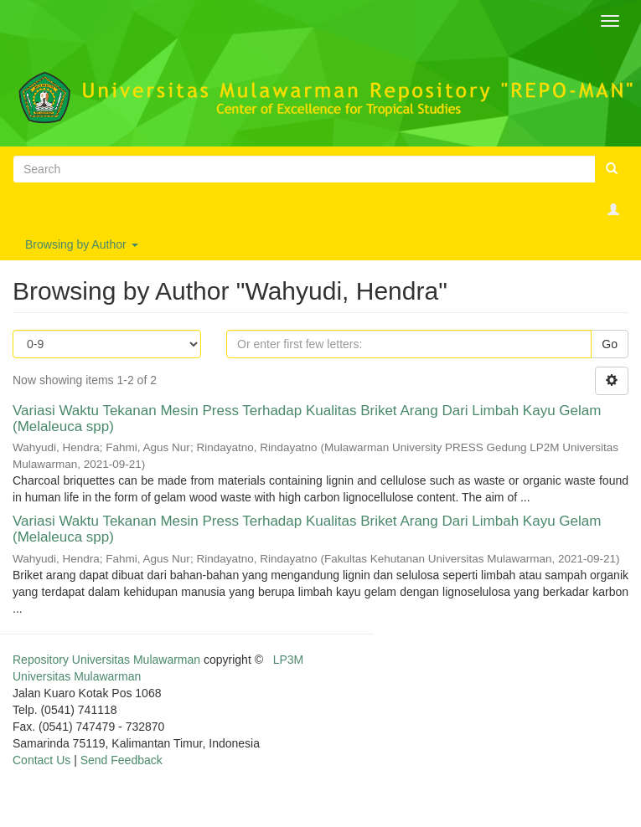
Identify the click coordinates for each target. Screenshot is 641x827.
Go (610, 344)
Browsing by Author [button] (81, 244)
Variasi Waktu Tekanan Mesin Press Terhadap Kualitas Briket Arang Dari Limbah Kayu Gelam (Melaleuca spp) (307, 418)
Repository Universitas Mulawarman (106, 659)
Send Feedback (121, 760)
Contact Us (41, 760)
